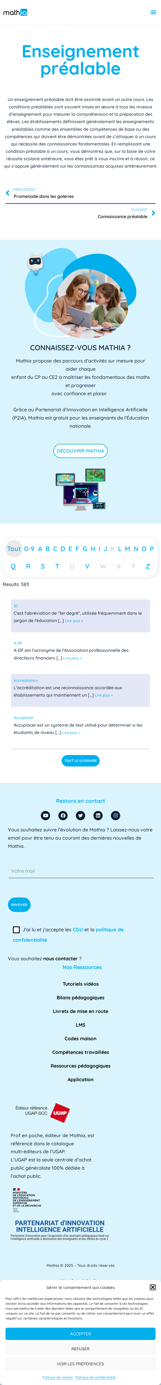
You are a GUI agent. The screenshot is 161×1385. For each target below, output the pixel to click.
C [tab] (55, 549)
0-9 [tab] (29, 549)
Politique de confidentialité (96, 1377)
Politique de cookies (57, 1377)
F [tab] (77, 549)
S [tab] (43, 566)
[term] (16, 606)
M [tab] (127, 549)
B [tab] (47, 549)
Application (80, 1079)
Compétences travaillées (80, 1052)
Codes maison (80, 1038)
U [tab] (72, 566)
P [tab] (152, 549)
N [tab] (136, 549)
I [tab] (99, 549)
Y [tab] (133, 566)
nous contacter (60, 958)
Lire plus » (74, 620)
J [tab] (105, 549)
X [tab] (119, 566)
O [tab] (144, 549)
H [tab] (93, 549)
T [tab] (57, 566)
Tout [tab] (14, 549)
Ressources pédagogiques (80, 1066)
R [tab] (28, 566)
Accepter (80, 1333)
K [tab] (112, 549)
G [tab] (85, 549)
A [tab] (40, 549)
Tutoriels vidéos (81, 984)
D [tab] (63, 549)
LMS (80, 1025)
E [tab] (70, 549)
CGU (78, 929)
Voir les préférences (80, 1363)
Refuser (80, 1348)
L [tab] (120, 549)
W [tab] (103, 566)
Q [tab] (13, 566)
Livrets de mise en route (80, 1011)
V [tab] (87, 566)
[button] (153, 1287)
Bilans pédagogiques (80, 997)
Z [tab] (148, 566)
